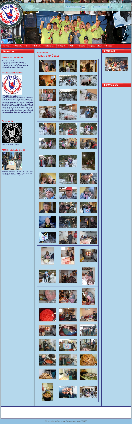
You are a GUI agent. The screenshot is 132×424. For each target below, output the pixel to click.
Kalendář (37, 46)
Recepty (109, 46)
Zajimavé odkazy (96, 46)
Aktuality (18, 46)
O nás (28, 46)
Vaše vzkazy (49, 46)
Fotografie (62, 46)
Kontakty (82, 46)
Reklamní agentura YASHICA (76, 421)
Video (72, 46)
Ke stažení (7, 46)
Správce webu (60, 421)
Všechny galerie (42, 52)
